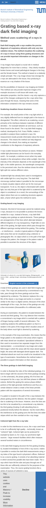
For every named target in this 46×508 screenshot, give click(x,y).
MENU (40, 2)
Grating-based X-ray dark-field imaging (12, 21)
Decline (25, 490)
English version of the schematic (22, 283)
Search (13, 2)
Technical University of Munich (12, 12)
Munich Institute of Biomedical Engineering (16, 10)
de (3, 2)
